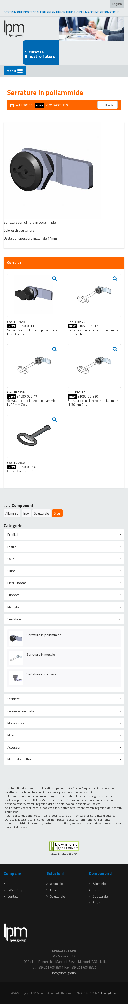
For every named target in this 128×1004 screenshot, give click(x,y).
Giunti (11, 570)
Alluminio (11, 513)
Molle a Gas (15, 722)
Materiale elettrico (20, 759)
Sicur (57, 513)
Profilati (12, 534)
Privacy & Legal (109, 993)
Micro (11, 735)
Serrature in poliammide (43, 634)
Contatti (11, 896)
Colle (10, 558)
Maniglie (13, 607)
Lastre (11, 546)
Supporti (13, 594)
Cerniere (13, 698)
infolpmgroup (64, 972)
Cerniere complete (20, 711)
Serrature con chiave (41, 674)
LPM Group (13, 889)
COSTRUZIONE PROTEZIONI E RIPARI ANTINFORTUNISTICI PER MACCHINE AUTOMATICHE (61, 12)
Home (10, 883)
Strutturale (41, 513)
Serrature (14, 618)
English (117, 4)
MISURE (107, 105)
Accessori (14, 747)
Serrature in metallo (40, 654)
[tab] (64, 534)
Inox (26, 513)
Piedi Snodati (16, 582)
